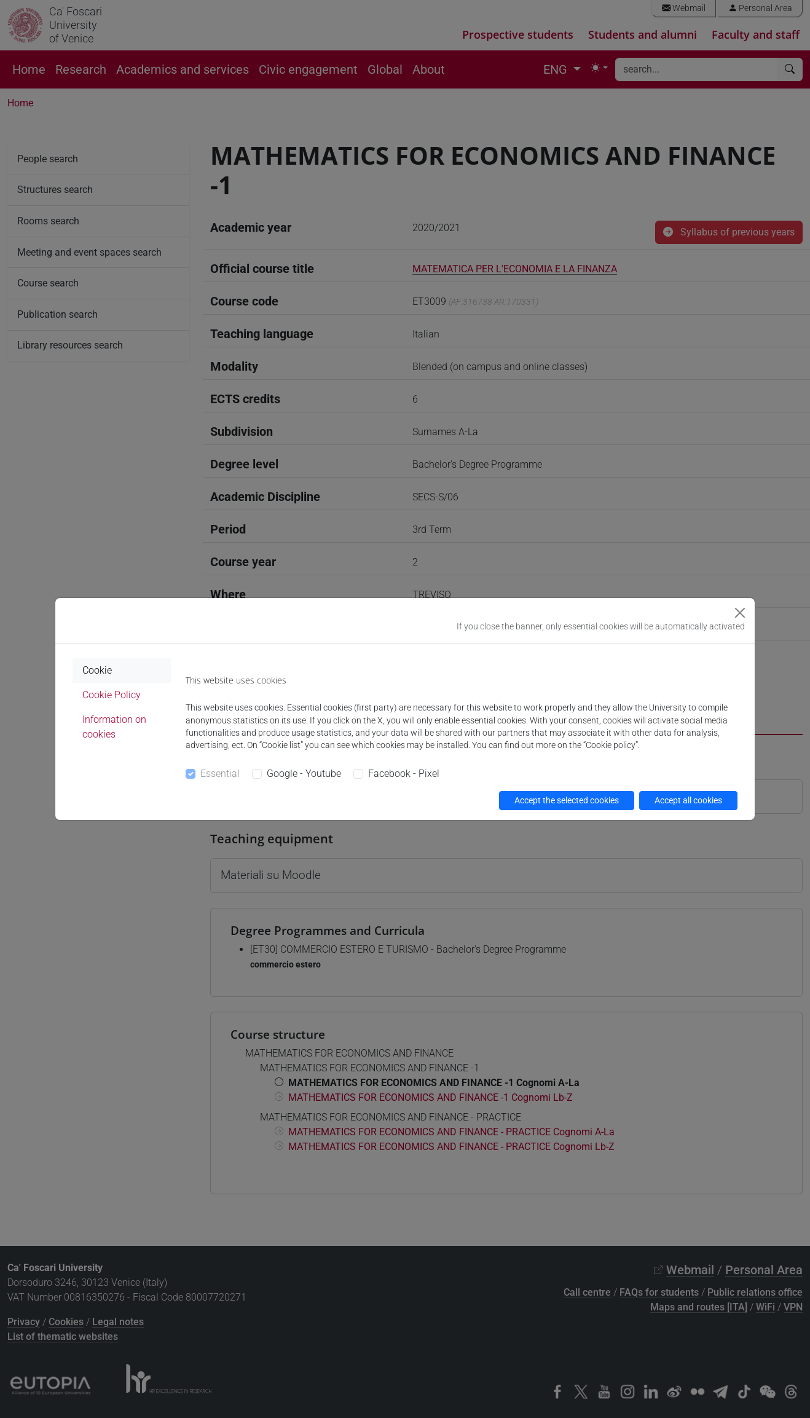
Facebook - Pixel (403, 773)
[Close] (740, 613)
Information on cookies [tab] (114, 727)
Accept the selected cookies (566, 800)
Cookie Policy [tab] (111, 695)
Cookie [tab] (97, 670)
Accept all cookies (688, 800)
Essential (220, 773)
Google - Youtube (304, 773)
